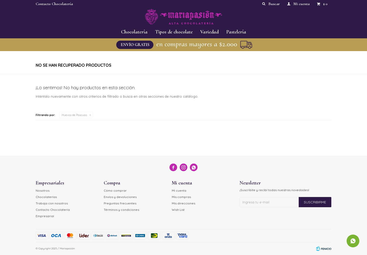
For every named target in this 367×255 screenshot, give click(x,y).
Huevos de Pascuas (74, 115)
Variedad (209, 32)
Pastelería (236, 32)
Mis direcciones (183, 203)
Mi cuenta (179, 190)
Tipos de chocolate (174, 32)
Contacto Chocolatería (54, 3)
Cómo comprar (115, 190)
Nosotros (42, 190)
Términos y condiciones (121, 210)
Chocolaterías (46, 197)
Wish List (178, 210)
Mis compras (181, 197)
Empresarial (45, 216)
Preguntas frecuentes (120, 203)
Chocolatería (134, 32)
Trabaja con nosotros (52, 203)
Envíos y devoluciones (120, 197)
